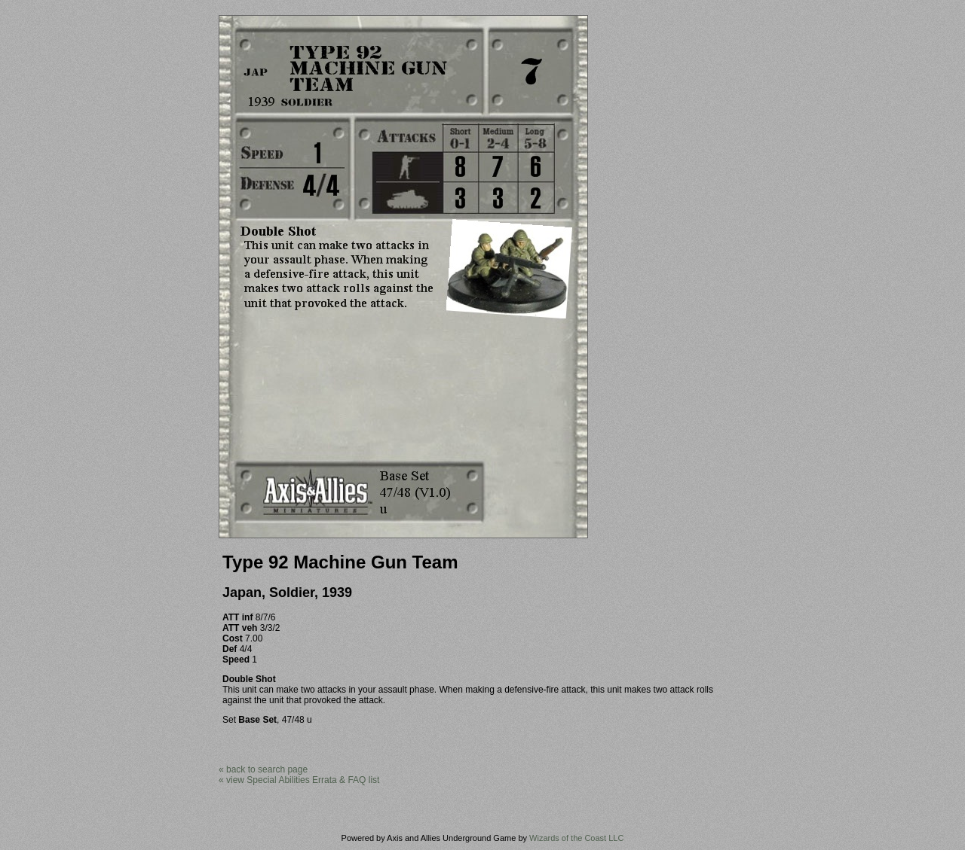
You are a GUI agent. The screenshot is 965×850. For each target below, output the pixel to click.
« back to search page (263, 769)
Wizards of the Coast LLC (576, 837)
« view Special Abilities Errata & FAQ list (299, 780)
